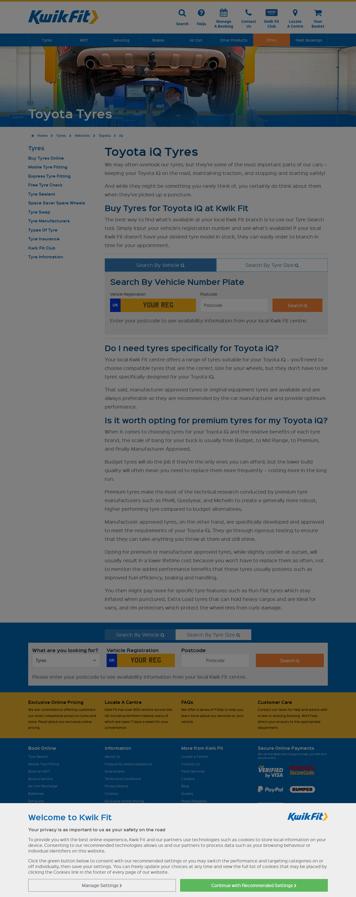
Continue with (254, 885)
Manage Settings (102, 885)
